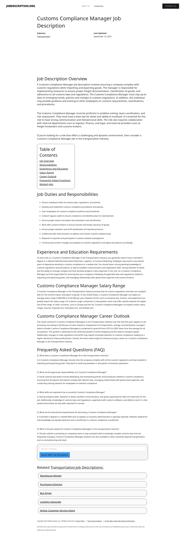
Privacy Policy (80, 521)
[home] (20, 6)
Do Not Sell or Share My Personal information (120, 521)
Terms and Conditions (94, 521)
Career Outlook (48, 176)
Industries (98, 6)
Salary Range (47, 172)
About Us (86, 6)
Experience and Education (54, 168)
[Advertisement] (92, 57)
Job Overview (47, 161)
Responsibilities (48, 164)
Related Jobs (46, 184)
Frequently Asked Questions (55, 180)
